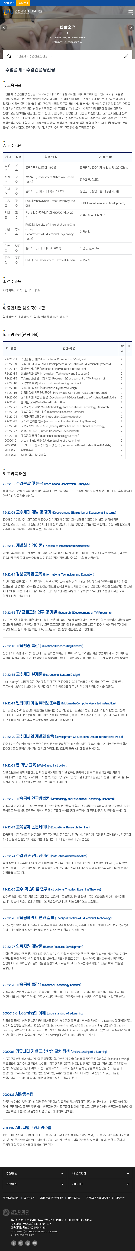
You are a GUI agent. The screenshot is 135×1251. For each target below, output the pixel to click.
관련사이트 (11, 1184)
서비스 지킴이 (79, 1173)
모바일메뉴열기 (130, 12)
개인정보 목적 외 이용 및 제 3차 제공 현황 (105, 1197)
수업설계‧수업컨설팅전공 (32, 56)
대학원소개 (4, 28)
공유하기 (126, 56)
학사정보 (131, 28)
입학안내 (23, 3)
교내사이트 (77, 1184)
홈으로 (8, 56)
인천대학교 (8, 3)
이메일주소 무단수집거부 (51, 1197)
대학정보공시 (74, 1197)
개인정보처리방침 (11, 1197)
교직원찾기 (29, 1197)
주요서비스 (11, 1173)
